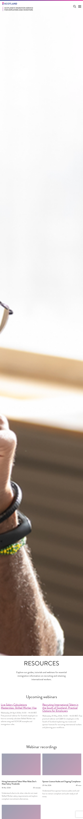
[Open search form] (75, 6)
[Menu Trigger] (79, 6)
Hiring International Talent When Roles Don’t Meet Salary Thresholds (19, 783)
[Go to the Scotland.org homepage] (17, 3)
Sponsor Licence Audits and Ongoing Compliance (61, 782)
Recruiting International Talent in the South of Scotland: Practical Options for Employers (60, 708)
